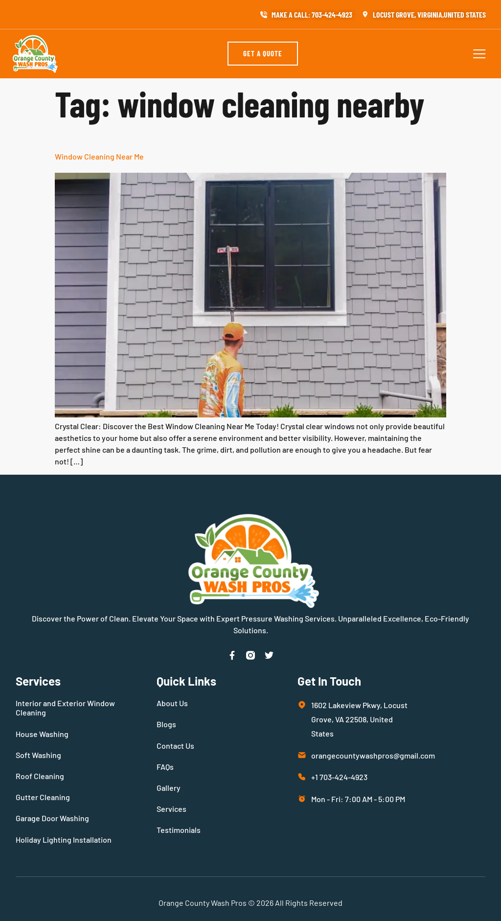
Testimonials (179, 829)
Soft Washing (38, 755)
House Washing (42, 733)
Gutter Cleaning (43, 797)
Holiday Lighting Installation (64, 839)
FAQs (165, 766)
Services (171, 808)
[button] (479, 54)
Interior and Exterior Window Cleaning (65, 707)
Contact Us (175, 745)
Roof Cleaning (40, 776)
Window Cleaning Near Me (99, 156)
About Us (172, 703)
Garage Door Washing (52, 818)
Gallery (169, 787)
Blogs (166, 724)
